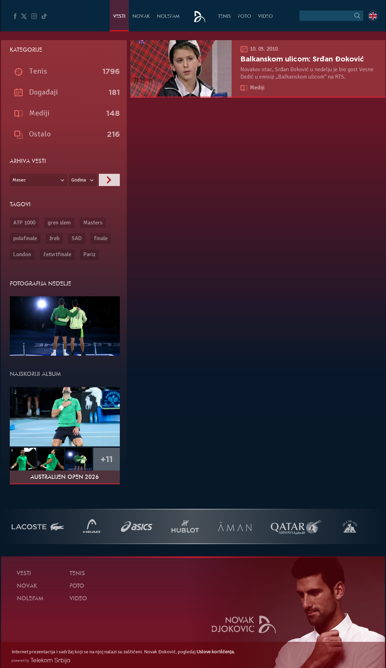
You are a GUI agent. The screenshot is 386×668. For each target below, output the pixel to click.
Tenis (224, 16)
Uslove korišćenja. (216, 652)
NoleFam (168, 16)
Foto (244, 16)
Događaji (43, 92)
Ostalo (40, 134)
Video (265, 16)
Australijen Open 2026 (64, 477)
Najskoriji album (35, 374)
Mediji (257, 87)
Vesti (119, 16)
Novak (141, 16)
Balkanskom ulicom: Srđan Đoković (302, 59)
